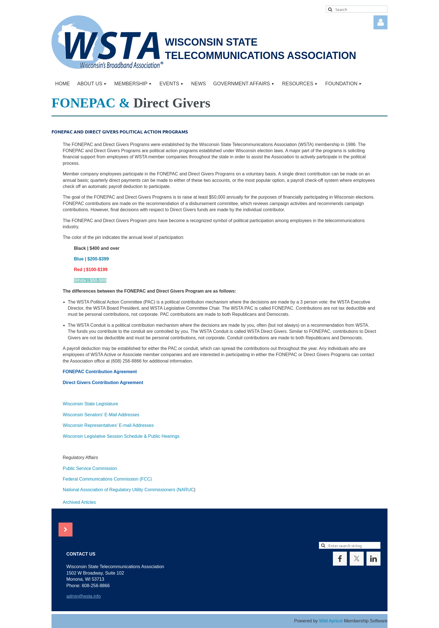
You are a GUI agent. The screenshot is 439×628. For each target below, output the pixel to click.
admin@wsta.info (83, 596)
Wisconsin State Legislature (90, 403)
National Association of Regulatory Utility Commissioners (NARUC (128, 489)
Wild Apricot (330, 620)
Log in (380, 22)
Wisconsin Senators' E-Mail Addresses (101, 414)
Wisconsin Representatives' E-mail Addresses (108, 425)
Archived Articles (79, 502)
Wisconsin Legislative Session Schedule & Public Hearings (121, 436)
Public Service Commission (90, 468)
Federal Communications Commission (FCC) (107, 479)
